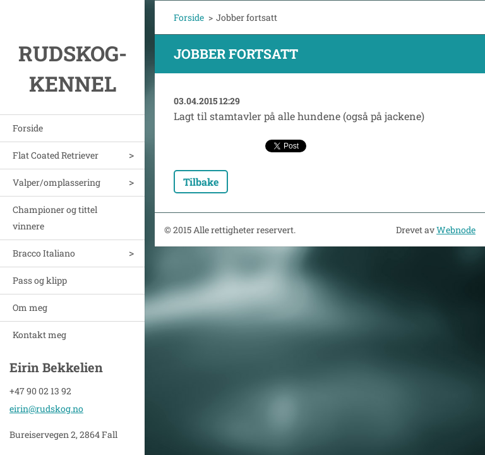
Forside (28, 128)
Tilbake (201, 181)
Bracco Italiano (44, 253)
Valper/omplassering (56, 182)
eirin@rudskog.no (46, 407)
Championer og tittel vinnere (55, 217)
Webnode (456, 230)
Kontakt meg (39, 335)
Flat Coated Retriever (56, 155)
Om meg (30, 307)
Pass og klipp (40, 280)
